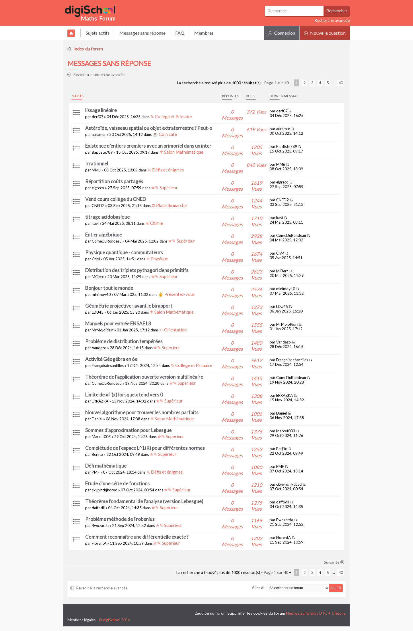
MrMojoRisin (102, 330)
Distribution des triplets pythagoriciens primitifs (136, 270)
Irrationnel (96, 164)
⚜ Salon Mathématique (181, 152)
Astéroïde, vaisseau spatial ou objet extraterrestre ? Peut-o (148, 128)
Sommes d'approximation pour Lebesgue (128, 430)
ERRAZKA (100, 401)
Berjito (97, 454)
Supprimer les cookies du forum (256, 613)
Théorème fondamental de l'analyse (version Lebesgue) (144, 501)
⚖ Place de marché (169, 205)
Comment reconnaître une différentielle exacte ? (136, 537)
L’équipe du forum (211, 613)
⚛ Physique (157, 258)
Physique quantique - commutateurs (124, 252)
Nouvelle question (325, 33)
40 (341, 83)
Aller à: (258, 587)
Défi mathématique (105, 466)
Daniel (97, 419)
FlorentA (99, 543)
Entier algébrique (103, 235)
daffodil (98, 507)
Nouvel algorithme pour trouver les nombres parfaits (141, 412)
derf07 (97, 116)
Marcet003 (101, 436)
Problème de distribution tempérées (124, 341)
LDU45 (98, 312)
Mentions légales (81, 620)
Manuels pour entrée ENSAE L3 (118, 324)
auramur (99, 134)
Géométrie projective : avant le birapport (128, 306)
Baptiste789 (102, 152)
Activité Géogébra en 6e (111, 359)
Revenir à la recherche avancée (95, 74)
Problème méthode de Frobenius (120, 519)
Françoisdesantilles (108, 365)
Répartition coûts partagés (114, 181)
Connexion (281, 33)
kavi (95, 223)
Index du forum (88, 48)
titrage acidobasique (107, 217)
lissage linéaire (101, 110)
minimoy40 (101, 294)
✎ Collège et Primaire (171, 116)
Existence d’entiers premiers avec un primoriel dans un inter (148, 146)
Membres (204, 33)
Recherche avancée (332, 20)
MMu (96, 170)
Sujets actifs (98, 33)
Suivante (334, 562)
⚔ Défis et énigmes (165, 169)
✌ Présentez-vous (176, 294)
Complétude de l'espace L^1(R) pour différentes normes (145, 448)
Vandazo (99, 347)
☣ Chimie (154, 223)
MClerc (98, 276)
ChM (96, 259)
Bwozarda (100, 525)
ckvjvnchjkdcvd (104, 490)
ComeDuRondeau (107, 241)
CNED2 (98, 205)
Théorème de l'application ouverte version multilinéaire (144, 377)
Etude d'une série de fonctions (117, 483)
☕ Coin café (165, 134)
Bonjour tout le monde (109, 288)
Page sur (276, 82)
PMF (96, 472)
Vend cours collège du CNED (115, 199)
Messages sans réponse (142, 33)
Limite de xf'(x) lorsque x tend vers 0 (124, 395)
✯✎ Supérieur (164, 187)
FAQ (179, 33)
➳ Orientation (173, 329)
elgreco (98, 187)
